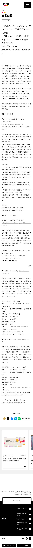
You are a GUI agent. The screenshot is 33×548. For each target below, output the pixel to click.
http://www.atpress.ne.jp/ (19, 387)
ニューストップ (9, 491)
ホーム (3, 491)
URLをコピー (27, 418)
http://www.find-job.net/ (11, 392)
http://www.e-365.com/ (18, 326)
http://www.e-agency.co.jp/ (11, 332)
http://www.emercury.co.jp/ (12, 395)
